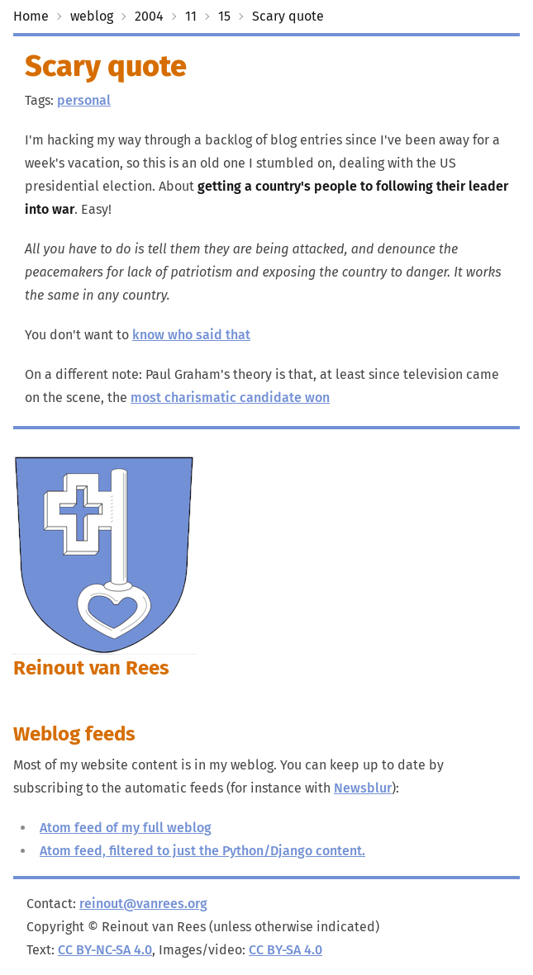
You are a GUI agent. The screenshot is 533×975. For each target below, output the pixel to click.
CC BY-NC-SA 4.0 (105, 950)
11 (191, 16)
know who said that (191, 335)
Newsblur (363, 788)
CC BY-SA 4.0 (285, 950)
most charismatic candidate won (230, 397)
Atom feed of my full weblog (126, 827)
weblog (91, 16)
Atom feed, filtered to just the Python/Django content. (202, 851)
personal (84, 100)
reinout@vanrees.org (143, 903)
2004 (149, 16)
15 (224, 16)
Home (31, 16)
